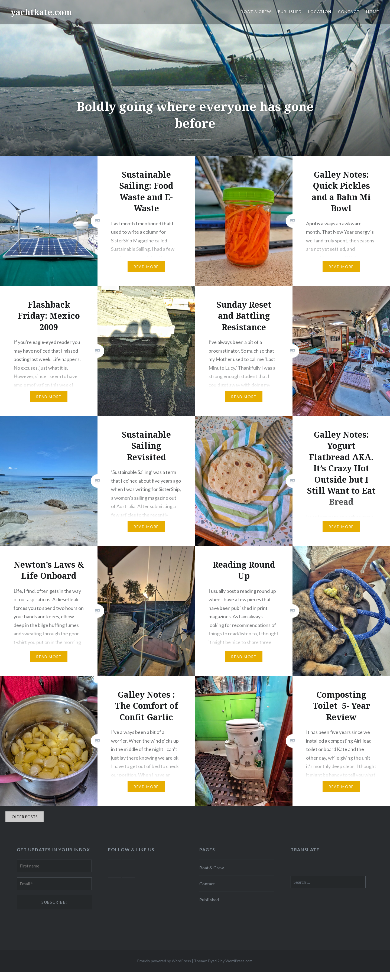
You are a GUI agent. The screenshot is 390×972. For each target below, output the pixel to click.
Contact (349, 11)
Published (290, 11)
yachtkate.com (41, 12)
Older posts (25, 816)
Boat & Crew (256, 11)
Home (372, 11)
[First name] (54, 866)
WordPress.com (238, 960)
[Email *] (54, 883)
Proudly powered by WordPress (164, 960)
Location (319, 11)
